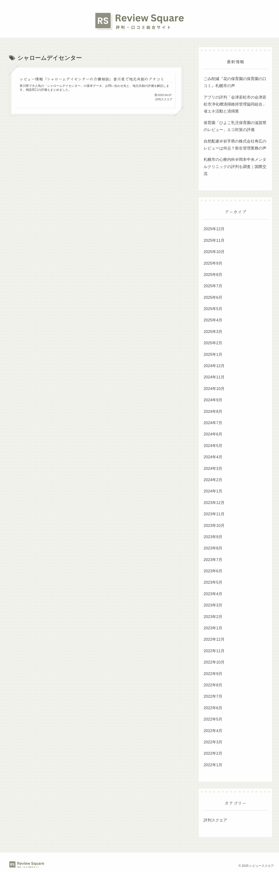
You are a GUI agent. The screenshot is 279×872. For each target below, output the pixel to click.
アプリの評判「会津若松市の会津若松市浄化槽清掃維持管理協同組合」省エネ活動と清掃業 (235, 104)
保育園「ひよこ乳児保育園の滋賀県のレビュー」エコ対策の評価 (235, 126)
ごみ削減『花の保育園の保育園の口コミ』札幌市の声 (235, 82)
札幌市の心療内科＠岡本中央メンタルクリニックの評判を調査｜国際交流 (235, 166)
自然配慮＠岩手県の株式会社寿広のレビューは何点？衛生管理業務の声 (235, 144)
